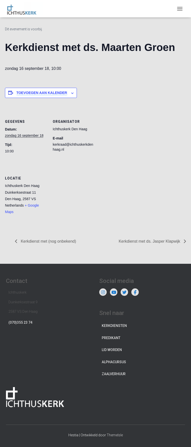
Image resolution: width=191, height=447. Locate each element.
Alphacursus (114, 362)
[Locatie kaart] (79, 197)
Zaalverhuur (114, 374)
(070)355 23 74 (20, 322)
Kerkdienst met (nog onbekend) (48, 241)
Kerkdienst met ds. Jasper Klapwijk (149, 241)
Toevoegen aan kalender (41, 93)
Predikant (111, 338)
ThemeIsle (115, 435)
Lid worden (112, 350)
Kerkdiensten (114, 326)
